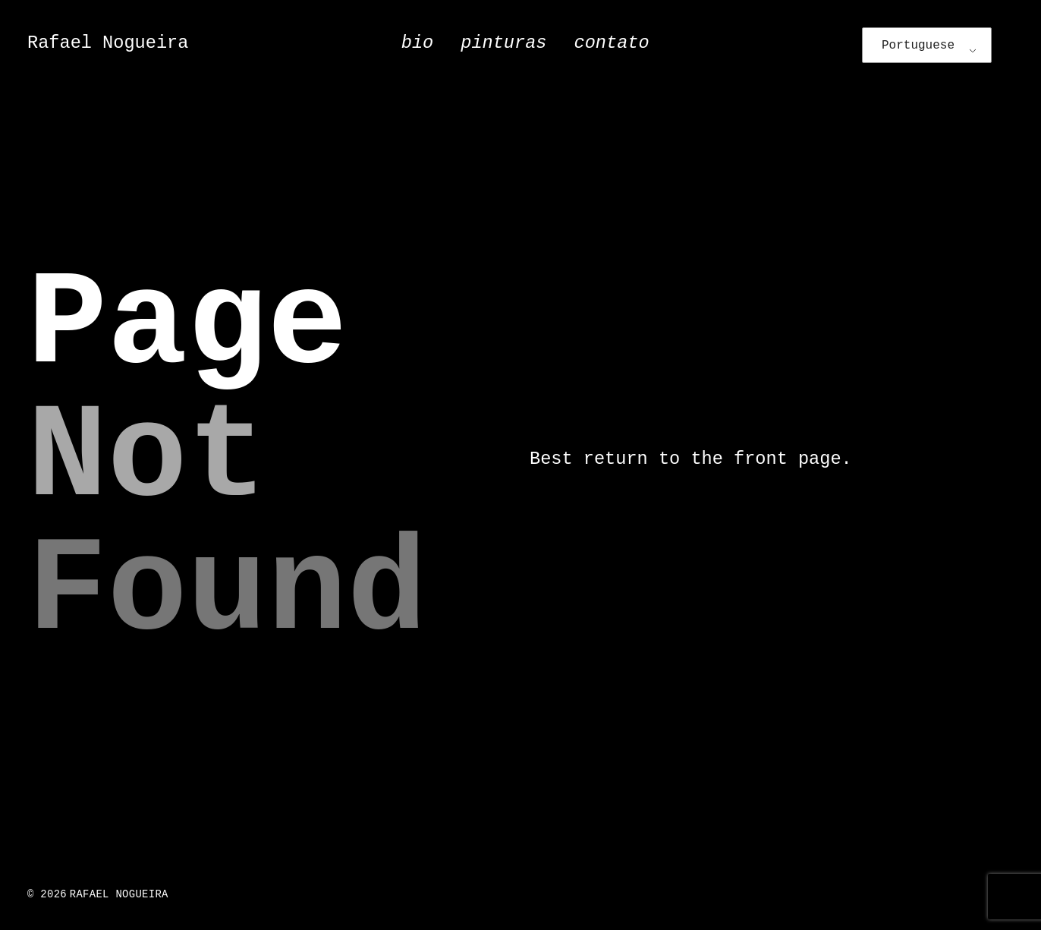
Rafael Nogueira (107, 42)
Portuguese (918, 45)
